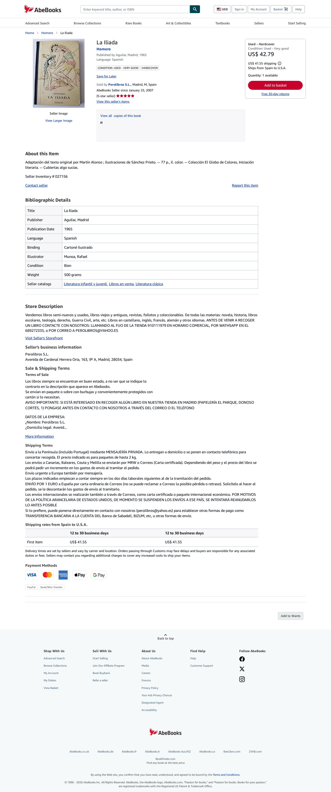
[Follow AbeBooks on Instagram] (242, 680)
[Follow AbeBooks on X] (242, 669)
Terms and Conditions (226, 774)
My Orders (50, 680)
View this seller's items (113, 101)
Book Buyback (101, 673)
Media (145, 665)
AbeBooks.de (105, 751)
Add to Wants (290, 616)
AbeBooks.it (152, 751)
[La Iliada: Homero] (59, 73)
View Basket (51, 688)
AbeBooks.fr (129, 751)
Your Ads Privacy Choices (157, 695)
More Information (39, 436)
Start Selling (297, 23)
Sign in (239, 9)
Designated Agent (153, 702)
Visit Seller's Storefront (44, 338)
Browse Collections (87, 23)
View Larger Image (58, 120)
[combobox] (135, 9)
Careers (146, 673)
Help (298, 9)
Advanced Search (37, 23)
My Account (259, 9)
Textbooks (222, 23)
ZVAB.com (255, 751)
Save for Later (106, 76)
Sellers (259, 23)
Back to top (165, 638)
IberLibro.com (231, 751)
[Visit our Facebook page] (242, 659)
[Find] (195, 9)
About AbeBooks (152, 658)
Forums (146, 680)
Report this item (245, 185)
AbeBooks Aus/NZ (179, 751)
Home (29, 33)
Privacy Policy (150, 688)
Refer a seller (100, 680)
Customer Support (201, 665)
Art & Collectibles (178, 23)
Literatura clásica (149, 284)
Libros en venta (121, 284)
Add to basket (275, 85)
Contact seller (36, 185)
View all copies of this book (120, 116)
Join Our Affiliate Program (109, 665)
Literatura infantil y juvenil (85, 284)
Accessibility (149, 710)
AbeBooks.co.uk (79, 751)
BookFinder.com (166, 761)
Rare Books (134, 23)
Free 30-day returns (275, 94)
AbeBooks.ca (207, 751)
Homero (47, 33)
